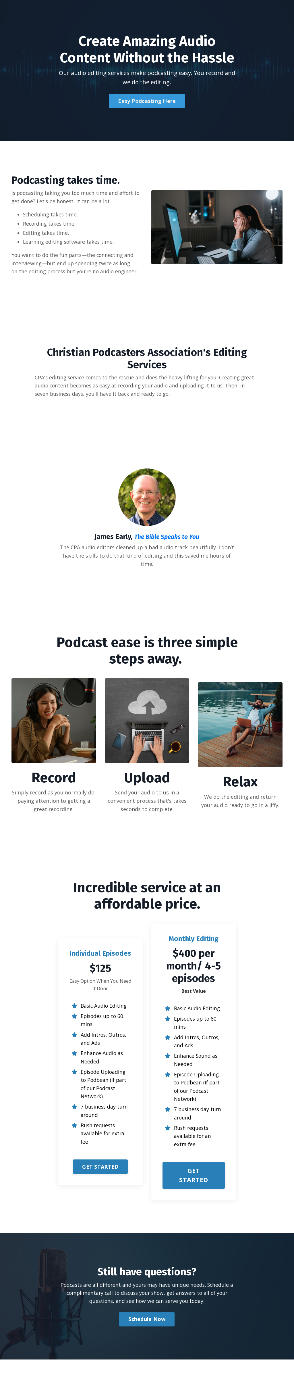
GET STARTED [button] (100, 1183)
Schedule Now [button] (146, 1332)
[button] (100, 1180)
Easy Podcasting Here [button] (147, 100)
